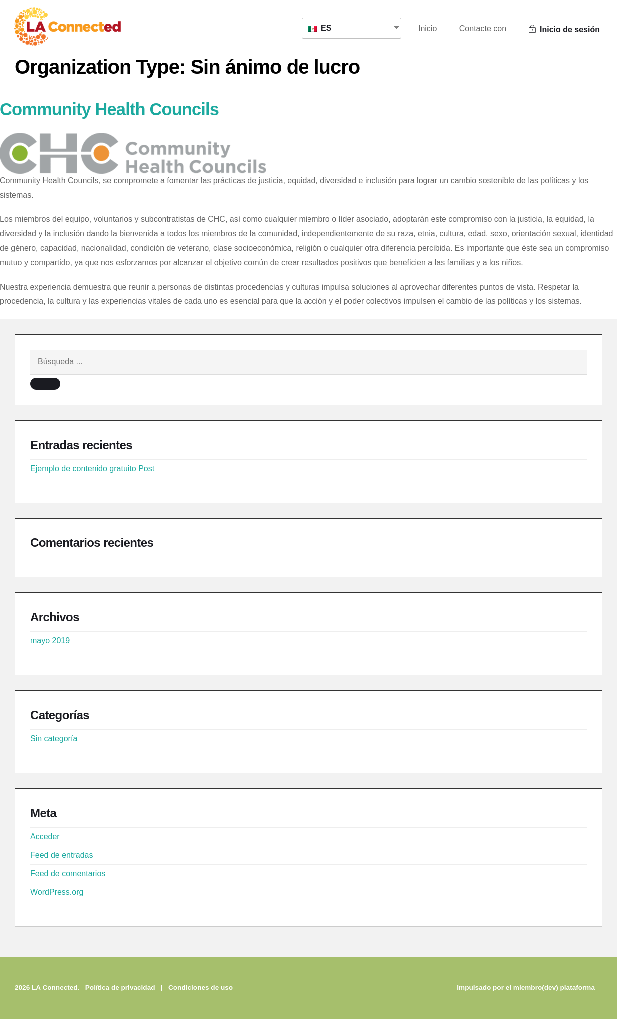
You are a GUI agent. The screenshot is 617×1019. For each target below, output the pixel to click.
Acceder (45, 836)
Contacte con (482, 28)
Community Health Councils (111, 109)
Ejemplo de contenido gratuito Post (92, 468)
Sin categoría (53, 738)
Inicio (427, 28)
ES (320, 28)
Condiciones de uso (200, 987)
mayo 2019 (50, 640)
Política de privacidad (120, 987)
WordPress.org (56, 892)
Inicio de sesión (564, 29)
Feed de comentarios (67, 873)
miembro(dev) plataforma (554, 987)
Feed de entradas (61, 855)
